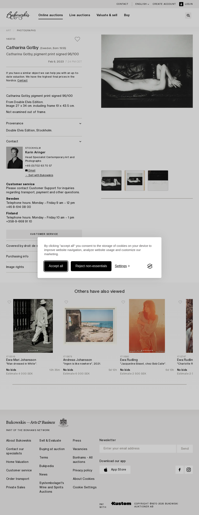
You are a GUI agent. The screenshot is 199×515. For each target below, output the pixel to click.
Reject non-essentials (91, 266)
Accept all (56, 266)
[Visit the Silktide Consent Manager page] (150, 266)
